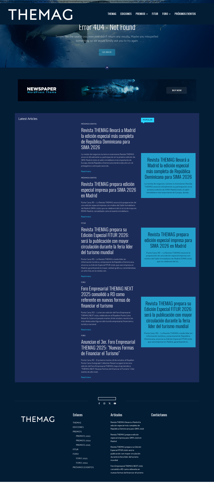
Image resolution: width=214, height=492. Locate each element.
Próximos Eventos (88, 127)
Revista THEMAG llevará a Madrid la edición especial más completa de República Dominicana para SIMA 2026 (108, 142)
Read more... (86, 175)
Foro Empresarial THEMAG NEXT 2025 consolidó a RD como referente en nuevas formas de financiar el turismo (107, 300)
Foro (83, 286)
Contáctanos (159, 418)
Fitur (83, 227)
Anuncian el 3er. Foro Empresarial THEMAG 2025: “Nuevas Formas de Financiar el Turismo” (108, 350)
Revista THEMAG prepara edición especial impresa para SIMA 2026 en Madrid (108, 193)
